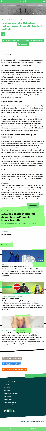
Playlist (34, 429)
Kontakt (6, 385)
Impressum (7, 396)
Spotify (25, 40)
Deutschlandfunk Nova (11, 382)
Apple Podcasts (37, 40)
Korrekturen (8, 399)
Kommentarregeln (10, 402)
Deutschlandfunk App (11, 40)
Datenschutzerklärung (11, 393)
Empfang (7, 387)
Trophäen (7, 390)
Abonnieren (23, 44)
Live (11, 429)
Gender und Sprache (10, 405)
